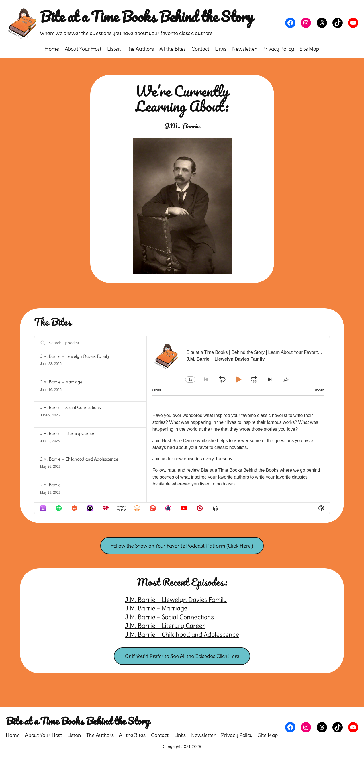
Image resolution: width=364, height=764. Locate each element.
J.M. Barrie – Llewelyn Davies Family (74, 356)
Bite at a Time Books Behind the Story (146, 16)
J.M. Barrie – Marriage (61, 382)
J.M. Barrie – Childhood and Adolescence (79, 459)
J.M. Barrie (50, 484)
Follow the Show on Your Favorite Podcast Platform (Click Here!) (182, 545)
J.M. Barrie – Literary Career (67, 433)
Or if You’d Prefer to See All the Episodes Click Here (182, 656)
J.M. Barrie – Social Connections (70, 407)
